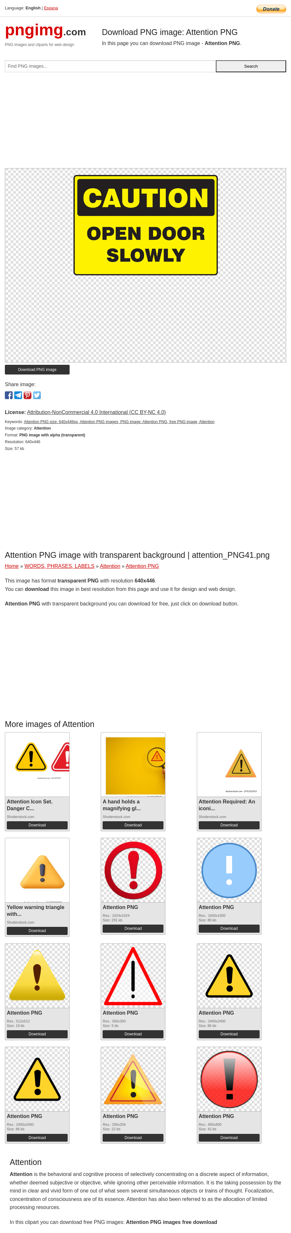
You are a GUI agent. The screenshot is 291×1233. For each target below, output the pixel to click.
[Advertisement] (145, 122)
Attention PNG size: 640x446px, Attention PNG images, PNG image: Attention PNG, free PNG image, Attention (119, 422)
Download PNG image (37, 369)
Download (37, 825)
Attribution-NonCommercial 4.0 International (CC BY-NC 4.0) (96, 412)
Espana (51, 8)
